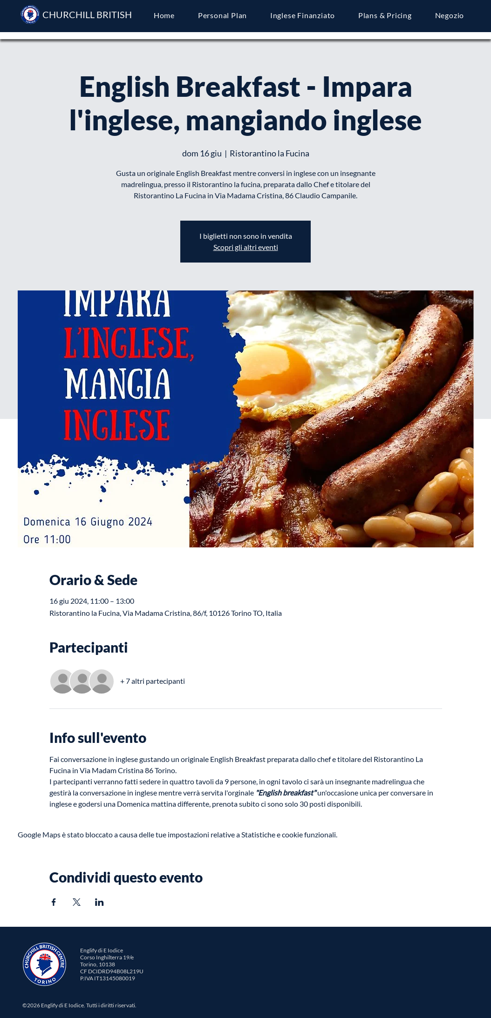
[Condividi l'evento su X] (76, 902)
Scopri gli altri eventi (245, 247)
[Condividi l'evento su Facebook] (53, 902)
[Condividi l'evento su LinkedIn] (99, 902)
